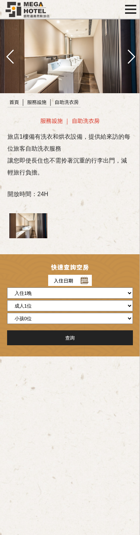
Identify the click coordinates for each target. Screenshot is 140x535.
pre (9, 56)
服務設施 (37, 102)
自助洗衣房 (67, 102)
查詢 (70, 337)
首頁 (14, 102)
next (130, 56)
